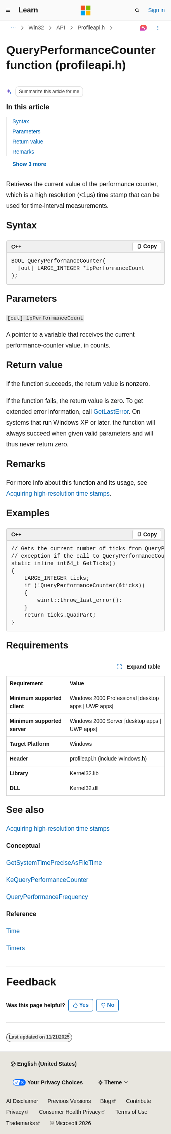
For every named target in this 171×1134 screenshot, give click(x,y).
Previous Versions (69, 1101)
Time (13, 931)
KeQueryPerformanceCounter (47, 879)
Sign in (156, 10)
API (60, 27)
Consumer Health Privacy (69, 1112)
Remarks (23, 152)
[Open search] (137, 10)
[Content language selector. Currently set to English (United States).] (43, 1064)
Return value (27, 141)
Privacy (15, 1112)
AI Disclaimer (22, 1101)
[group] (85, 586)
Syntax (20, 121)
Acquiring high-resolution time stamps (58, 493)
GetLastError (111, 411)
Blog (105, 1101)
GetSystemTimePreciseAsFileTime (54, 862)
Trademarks (20, 1123)
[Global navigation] (8, 10)
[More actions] (158, 28)
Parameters (26, 131)
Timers (15, 948)
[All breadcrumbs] (13, 28)
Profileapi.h (91, 27)
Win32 (36, 27)
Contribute (138, 1101)
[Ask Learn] (143, 28)
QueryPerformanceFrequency (47, 897)
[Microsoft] (86, 10)
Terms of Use (131, 1112)
